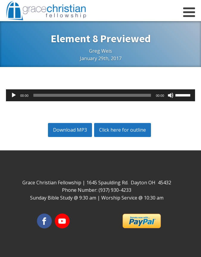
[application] (100, 95)
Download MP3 (70, 130)
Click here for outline (122, 130)
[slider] (92, 95)
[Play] (14, 95)
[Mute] (171, 95)
